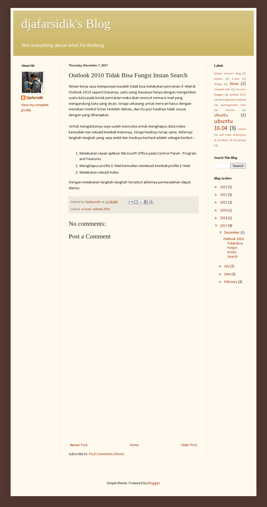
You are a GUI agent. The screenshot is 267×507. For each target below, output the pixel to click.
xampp (242, 140)
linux (234, 84)
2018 (224, 218)
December (232, 233)
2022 (224, 195)
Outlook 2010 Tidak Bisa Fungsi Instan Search (233, 248)
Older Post (189, 445)
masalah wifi (222, 89)
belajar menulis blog (227, 73)
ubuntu (221, 115)
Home (134, 445)
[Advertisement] (133, 398)
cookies (218, 79)
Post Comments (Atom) (106, 454)
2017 (224, 226)
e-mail (86, 209)
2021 (224, 203)
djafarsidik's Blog (66, 24)
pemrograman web (233, 105)
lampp (218, 84)
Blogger (154, 483)
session (230, 110)
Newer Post (79, 445)
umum (242, 129)
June (228, 274)
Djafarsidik (34, 98)
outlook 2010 (101, 209)
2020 (224, 210)
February (231, 282)
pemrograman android (232, 99)
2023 (224, 187)
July (227, 266)
